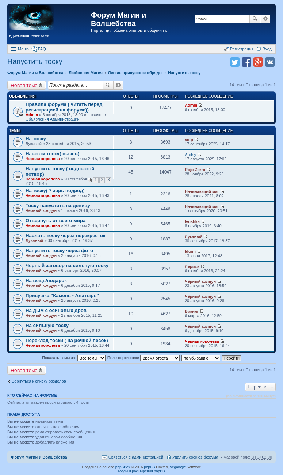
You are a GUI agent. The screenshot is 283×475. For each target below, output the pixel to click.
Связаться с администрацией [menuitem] (135, 457)
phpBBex (122, 467)
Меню (23, 49)
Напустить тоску (34, 61)
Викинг (192, 311)
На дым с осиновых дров (56, 310)
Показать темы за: (74, 358)
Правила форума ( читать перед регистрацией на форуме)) (64, 107)
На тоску (36, 138)
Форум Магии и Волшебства (118, 19)
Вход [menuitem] (267, 49)
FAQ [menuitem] (42, 49)
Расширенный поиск (265, 19)
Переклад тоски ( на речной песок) (67, 340)
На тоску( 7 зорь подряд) (55, 190)
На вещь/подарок (46, 280)
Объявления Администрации (53, 119)
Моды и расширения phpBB (141, 471)
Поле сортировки (143, 358)
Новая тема (24, 85)
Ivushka (192, 221)
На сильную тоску (47, 325)
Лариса (192, 266)
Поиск (254, 19)
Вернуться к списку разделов (39, 381)
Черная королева (43, 158)
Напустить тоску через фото (59, 250)
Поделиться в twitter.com (235, 62)
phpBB (149, 467)
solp (189, 139)
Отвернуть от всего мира (55, 220)
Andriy (190, 154)
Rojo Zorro (195, 169)
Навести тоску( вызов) (52, 153)
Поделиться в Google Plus (258, 62)
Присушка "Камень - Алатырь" (62, 295)
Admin (32, 115)
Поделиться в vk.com (270, 62)
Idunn (190, 251)
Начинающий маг (202, 191)
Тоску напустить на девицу (58, 205)
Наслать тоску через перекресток (66, 235)
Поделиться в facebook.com (246, 62)
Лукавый (34, 240)
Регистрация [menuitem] (241, 49)
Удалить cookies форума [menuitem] (195, 457)
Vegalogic (178, 467)
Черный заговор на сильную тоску (67, 265)
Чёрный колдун (41, 210)
